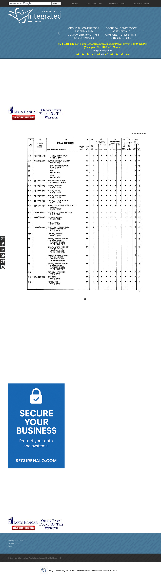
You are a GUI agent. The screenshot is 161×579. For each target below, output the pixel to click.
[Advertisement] (79, 82)
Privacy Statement (15, 541)
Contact (11, 546)
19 (117, 53)
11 (77, 53)
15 (98, 53)
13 (88, 53)
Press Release (14, 543)
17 (106, 53)
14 (93, 53)
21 (127, 53)
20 (122, 53)
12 (83, 53)
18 (111, 53)
